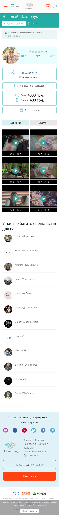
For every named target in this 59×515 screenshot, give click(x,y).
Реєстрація (29, 476)
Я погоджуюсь (29, 511)
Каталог (12, 32)
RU (17, 6)
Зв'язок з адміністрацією (30, 464)
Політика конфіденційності (37, 451)
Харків (37, 32)
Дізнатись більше (40, 505)
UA (12, 6)
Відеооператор (15, 23)
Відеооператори (25, 32)
